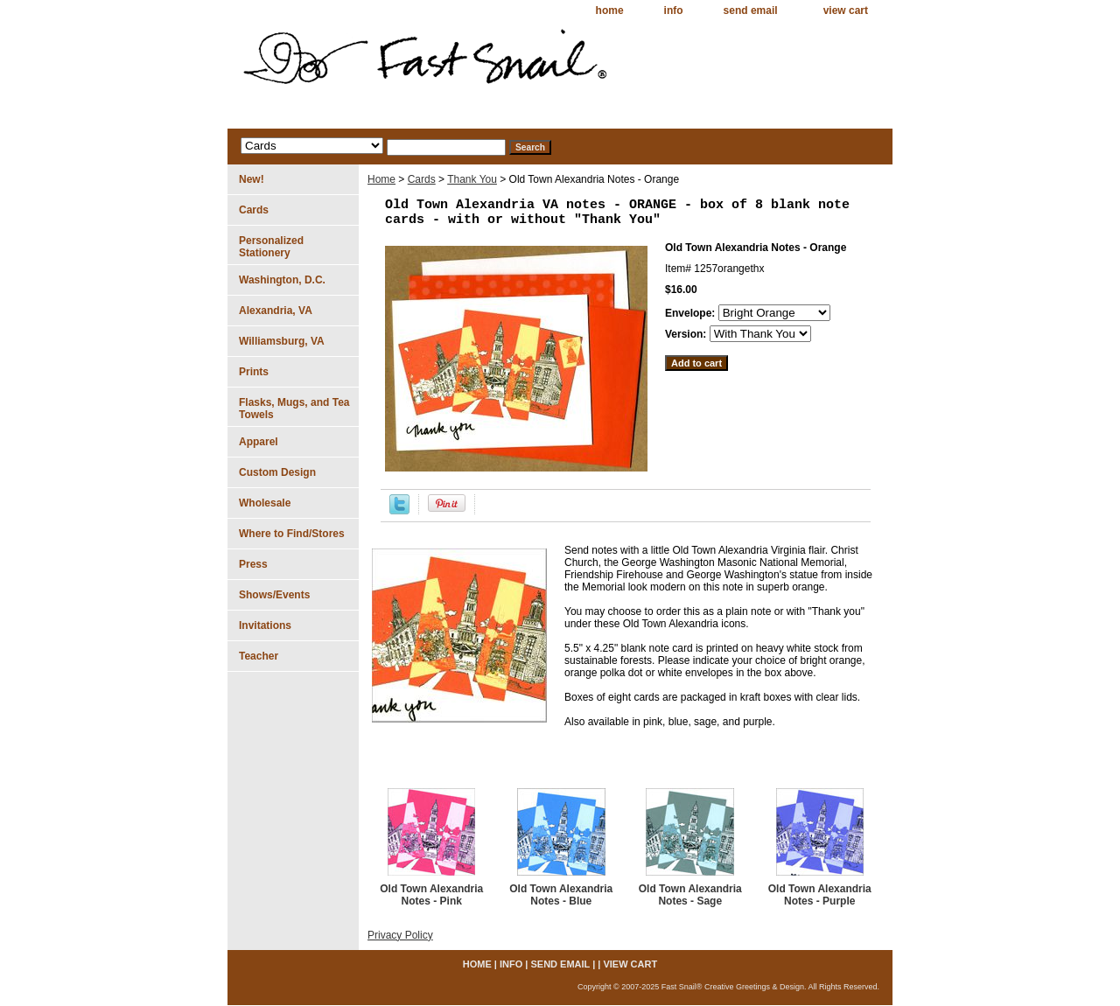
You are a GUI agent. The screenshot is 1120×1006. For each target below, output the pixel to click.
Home (382, 179)
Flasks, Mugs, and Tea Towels (294, 408)
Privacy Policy (400, 935)
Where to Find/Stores (292, 533)
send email (751, 10)
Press (253, 564)
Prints (254, 372)
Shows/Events (274, 595)
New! (251, 179)
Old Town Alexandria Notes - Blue (560, 895)
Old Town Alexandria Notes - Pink (431, 895)
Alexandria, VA (275, 310)
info (673, 10)
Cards (422, 179)
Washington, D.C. (282, 280)
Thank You (472, 179)
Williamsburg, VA (282, 341)
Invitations (265, 625)
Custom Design (277, 472)
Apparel (258, 442)
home (610, 10)
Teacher (258, 656)
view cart (845, 10)
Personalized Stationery (271, 246)
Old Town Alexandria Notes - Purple (820, 895)
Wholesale (264, 503)
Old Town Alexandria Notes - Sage (690, 895)
